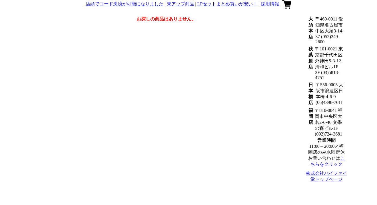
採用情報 (270, 3)
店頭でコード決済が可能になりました (124, 3)
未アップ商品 (180, 3)
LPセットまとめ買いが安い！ (227, 3)
